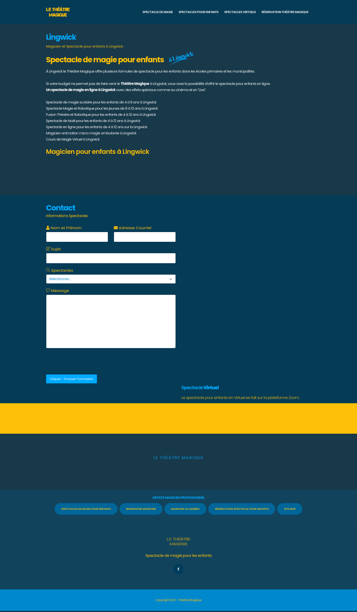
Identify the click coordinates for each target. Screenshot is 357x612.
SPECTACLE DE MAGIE (158, 12)
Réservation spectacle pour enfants (242, 509)
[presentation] (82, 361)
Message (57, 290)
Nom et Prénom (64, 228)
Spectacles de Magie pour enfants (86, 509)
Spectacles (59, 270)
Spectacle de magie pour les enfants (178, 555)
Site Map (290, 509)
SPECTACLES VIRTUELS (240, 12)
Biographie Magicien (141, 509)
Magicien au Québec (185, 509)
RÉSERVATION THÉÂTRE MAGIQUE (285, 12)
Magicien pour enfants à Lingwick (97, 152)
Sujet (53, 249)
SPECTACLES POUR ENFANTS (199, 12)
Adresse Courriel (133, 228)
